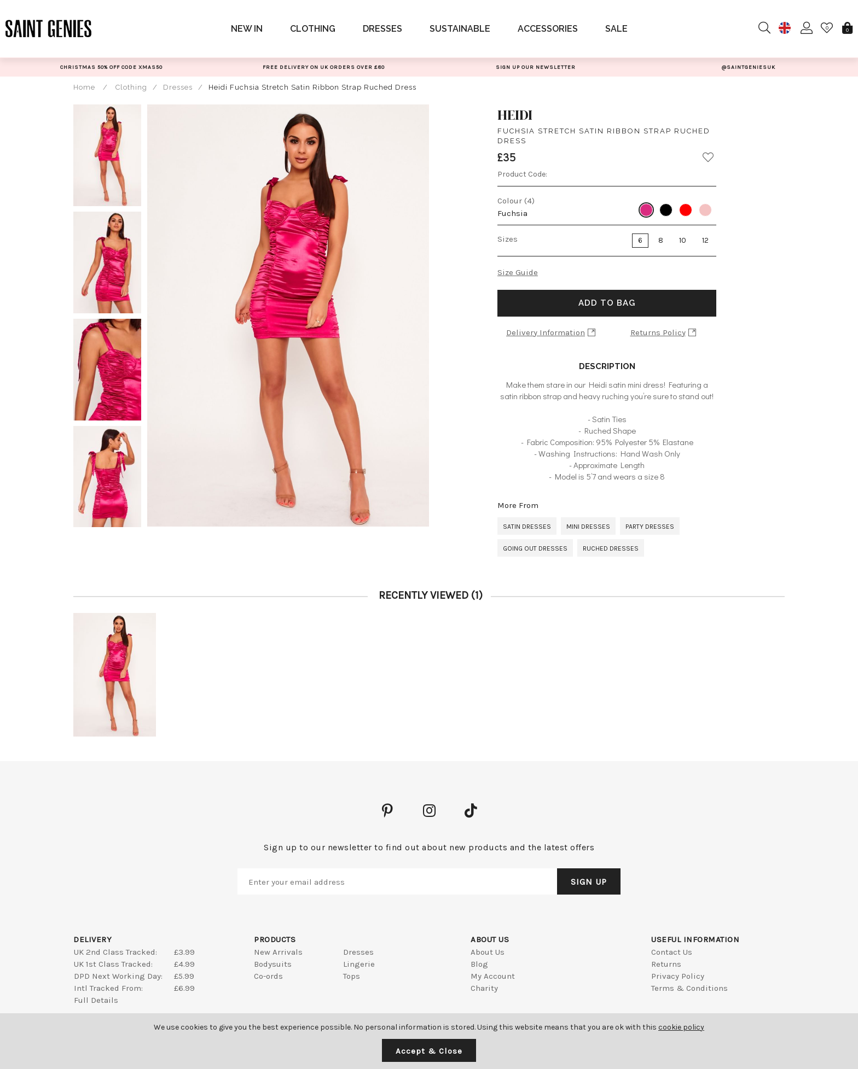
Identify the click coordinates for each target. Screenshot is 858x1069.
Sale (616, 29)
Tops (351, 976)
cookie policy (681, 1027)
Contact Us (671, 952)
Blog (479, 964)
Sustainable (460, 29)
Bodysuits (273, 964)
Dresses (382, 29)
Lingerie (359, 964)
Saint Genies (48, 28)
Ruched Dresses (611, 548)
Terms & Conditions (689, 988)
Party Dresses (649, 526)
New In (247, 29)
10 (682, 240)
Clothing (312, 29)
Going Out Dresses (535, 548)
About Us (488, 952)
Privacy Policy (677, 976)
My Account (493, 976)
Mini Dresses (588, 526)
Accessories (548, 29)
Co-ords (268, 976)
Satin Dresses (527, 526)
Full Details (96, 1000)
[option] (111, 67)
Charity (484, 988)
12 (705, 240)
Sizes (507, 239)
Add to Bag (606, 303)
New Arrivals (278, 952)
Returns (666, 964)
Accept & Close (429, 1051)
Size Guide (517, 272)
